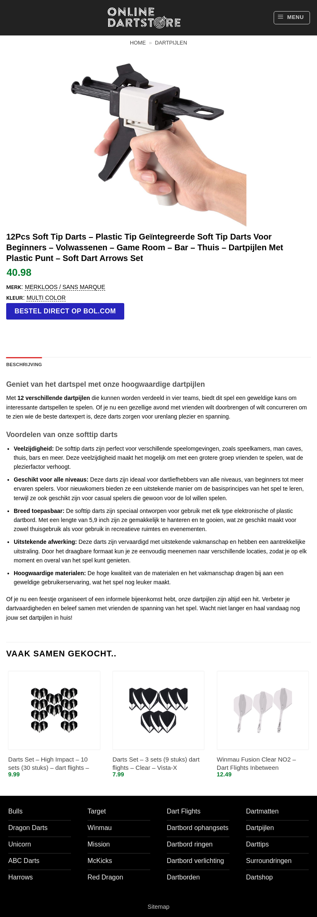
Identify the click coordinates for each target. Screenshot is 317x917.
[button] (292, 17)
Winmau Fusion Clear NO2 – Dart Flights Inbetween (256, 763)
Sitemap (159, 906)
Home (138, 43)
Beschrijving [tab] (24, 364)
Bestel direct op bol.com (65, 311)
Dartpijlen (171, 43)
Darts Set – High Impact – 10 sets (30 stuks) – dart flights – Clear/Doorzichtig (48, 764)
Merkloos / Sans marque (65, 287)
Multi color (46, 297)
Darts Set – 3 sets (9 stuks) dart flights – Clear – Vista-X (155, 763)
